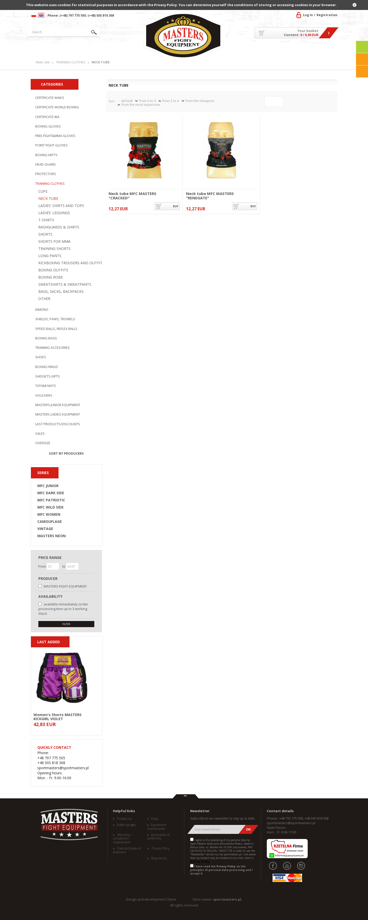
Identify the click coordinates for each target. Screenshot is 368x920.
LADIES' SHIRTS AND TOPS (61, 205)
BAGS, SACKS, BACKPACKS (61, 291)
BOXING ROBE (50, 277)
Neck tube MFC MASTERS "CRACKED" (132, 195)
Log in (308, 15)
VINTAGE (45, 528)
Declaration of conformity (158, 837)
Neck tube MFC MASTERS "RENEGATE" (210, 195)
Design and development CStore (151, 899)
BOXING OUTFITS (53, 270)
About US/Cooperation (251, 49)
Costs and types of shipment (127, 850)
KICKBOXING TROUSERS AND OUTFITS (71, 263)
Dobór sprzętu (126, 825)
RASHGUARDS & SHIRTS (58, 227)
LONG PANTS (49, 256)
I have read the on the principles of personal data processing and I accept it (221, 870)
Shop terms (159, 858)
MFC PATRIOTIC (51, 500)
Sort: (112, 101)
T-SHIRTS (46, 220)
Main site (52, 49)
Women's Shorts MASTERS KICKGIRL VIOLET (57, 716)
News (131, 49)
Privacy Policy (160, 848)
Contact (326, 49)
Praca (154, 819)
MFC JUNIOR (48, 486)
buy (175, 206)
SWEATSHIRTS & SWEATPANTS (64, 284)
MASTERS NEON (51, 536)
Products (95, 49)
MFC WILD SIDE (50, 507)
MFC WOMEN (48, 514)
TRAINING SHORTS (54, 248)
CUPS (43, 191)
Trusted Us (124, 819)
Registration (327, 15)
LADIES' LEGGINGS (54, 213)
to (64, 566)
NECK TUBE (48, 198)
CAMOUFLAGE (49, 521)
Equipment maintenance (156, 827)
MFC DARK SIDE (50, 493)
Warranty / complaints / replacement (122, 838)
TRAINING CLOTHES (70, 62)
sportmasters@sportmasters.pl (291, 823)
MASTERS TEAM (296, 49)
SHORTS (45, 234)
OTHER (44, 298)
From (42, 566)
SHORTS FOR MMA (54, 241)
